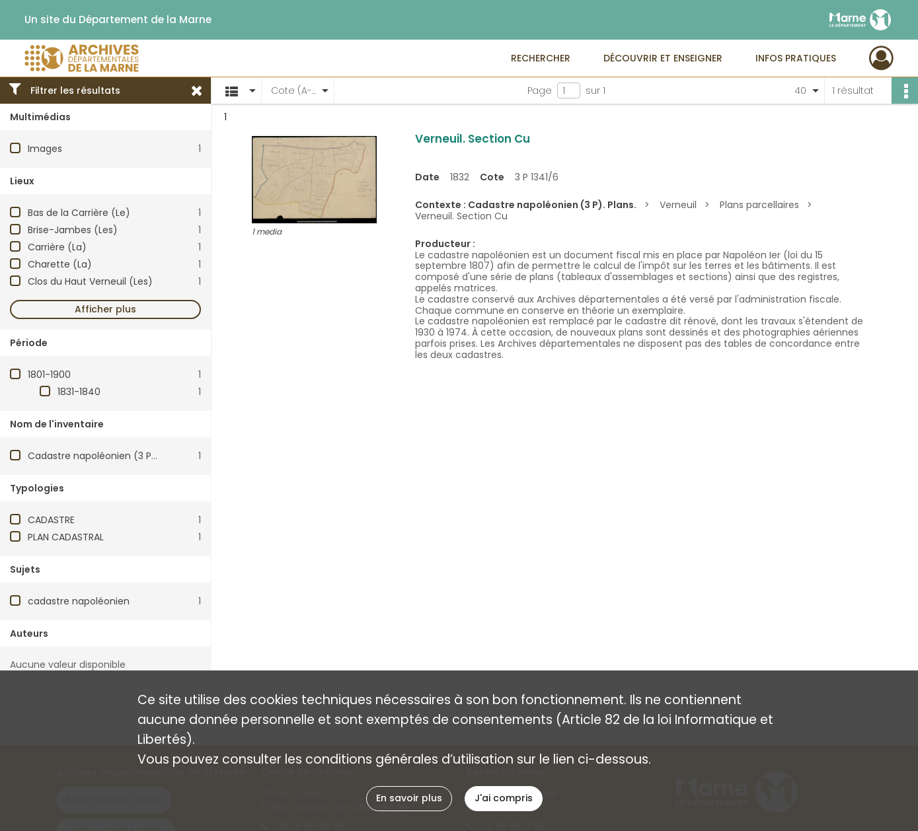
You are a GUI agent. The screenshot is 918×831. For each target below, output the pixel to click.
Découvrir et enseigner (662, 58)
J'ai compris (504, 798)
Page (539, 90)
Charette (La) (60, 264)
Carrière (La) (57, 247)
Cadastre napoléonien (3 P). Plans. (107, 455)
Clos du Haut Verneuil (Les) (90, 281)
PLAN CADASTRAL (66, 537)
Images (45, 148)
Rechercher (540, 58)
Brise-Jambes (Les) (73, 229)
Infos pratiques (795, 58)
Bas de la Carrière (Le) (79, 212)
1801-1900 (49, 374)
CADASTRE (51, 519)
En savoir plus (409, 798)
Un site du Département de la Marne (117, 19)
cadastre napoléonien (79, 601)
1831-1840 (78, 391)
